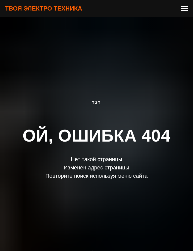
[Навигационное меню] (184, 8)
